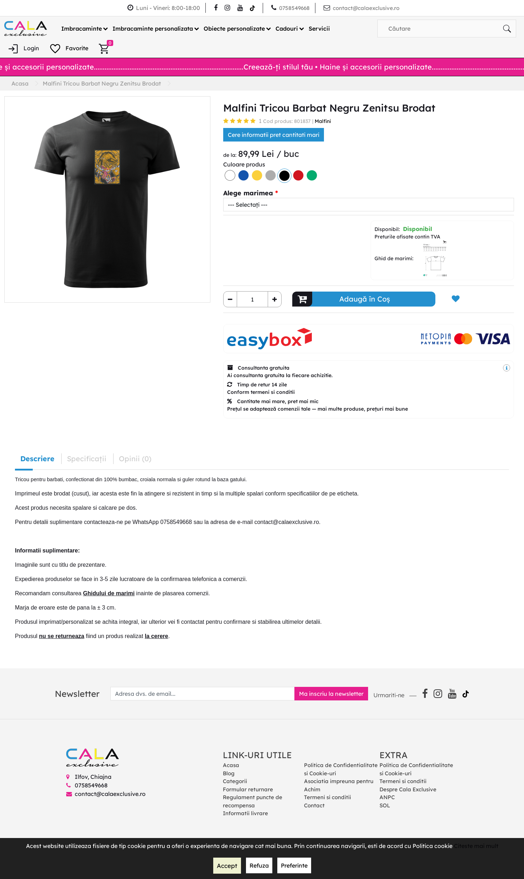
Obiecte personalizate (234, 28)
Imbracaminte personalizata (152, 28)
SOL (384, 805)
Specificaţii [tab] (86, 458)
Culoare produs (244, 164)
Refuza (258, 865)
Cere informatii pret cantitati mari (273, 134)
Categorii (235, 781)
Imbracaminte (81, 28)
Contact (314, 805)
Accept (227, 865)
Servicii (319, 28)
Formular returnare (248, 789)
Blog (229, 773)
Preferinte (293, 865)
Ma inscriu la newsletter (329, 693)
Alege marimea (248, 193)
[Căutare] (506, 28)
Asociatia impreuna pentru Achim (338, 785)
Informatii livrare (245, 813)
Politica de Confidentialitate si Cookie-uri (341, 769)
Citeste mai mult (476, 846)
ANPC (387, 797)
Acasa (231, 765)
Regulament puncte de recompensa (252, 801)
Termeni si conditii (327, 797)
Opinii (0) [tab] (135, 458)
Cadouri (287, 28)
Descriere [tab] (37, 458)
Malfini (323, 121)
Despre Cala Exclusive (407, 789)
